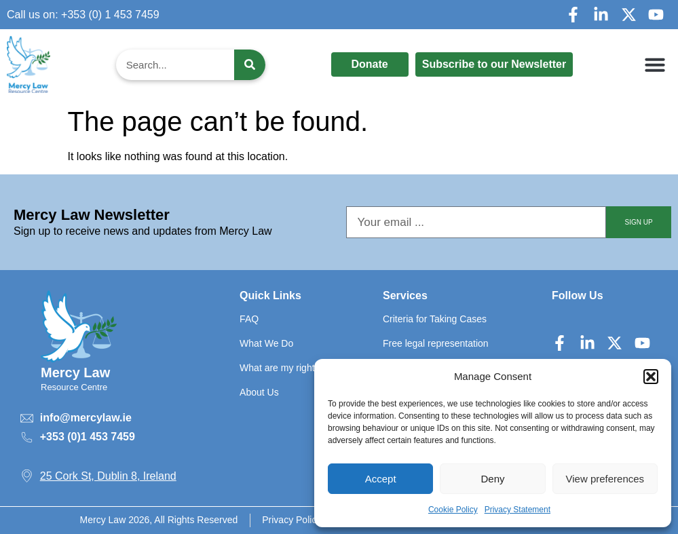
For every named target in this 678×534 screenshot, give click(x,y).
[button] (651, 376)
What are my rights (279, 367)
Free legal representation (436, 343)
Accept (380, 478)
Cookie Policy (453, 509)
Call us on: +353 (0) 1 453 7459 (83, 14)
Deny (492, 478)
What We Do (266, 343)
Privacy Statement (517, 509)
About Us (259, 392)
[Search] (249, 65)
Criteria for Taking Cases (435, 318)
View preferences (605, 478)
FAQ (249, 318)
